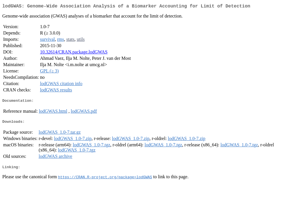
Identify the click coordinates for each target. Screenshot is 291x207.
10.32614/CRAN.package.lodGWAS (73, 53)
